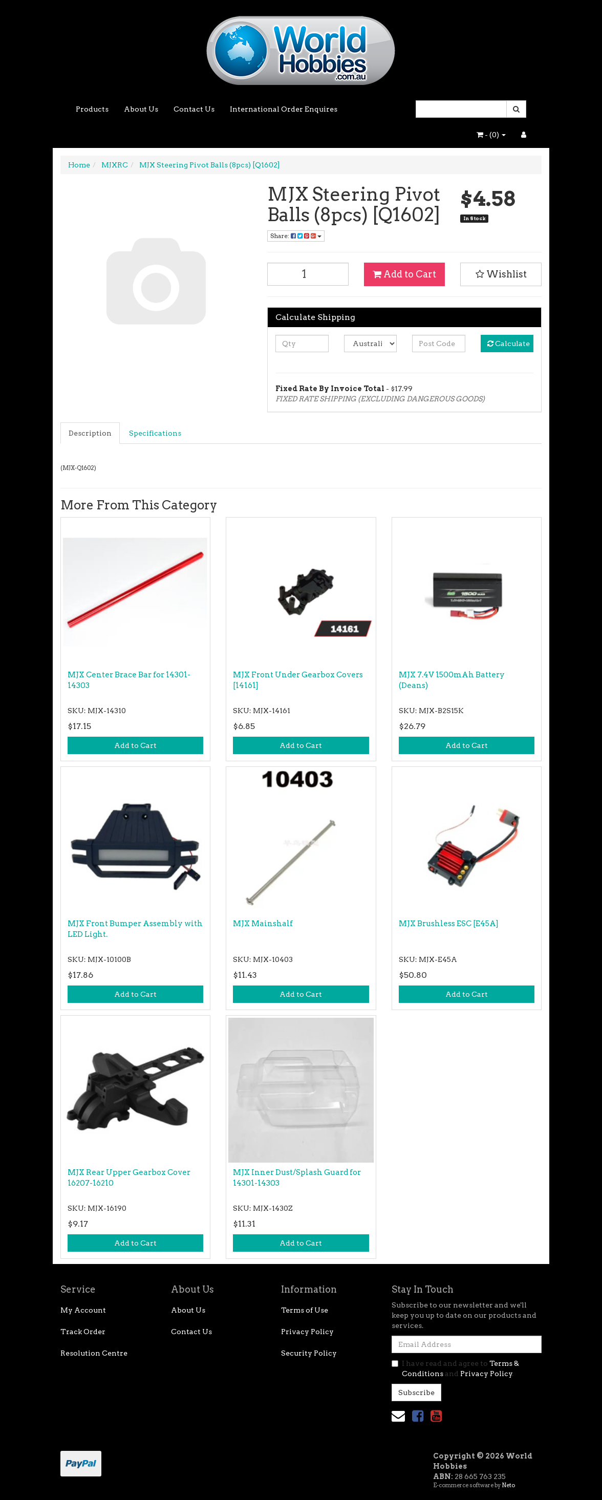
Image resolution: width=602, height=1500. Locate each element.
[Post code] (438, 343)
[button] (501, 274)
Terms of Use (304, 1310)
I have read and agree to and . (455, 1368)
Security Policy (309, 1353)
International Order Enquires (283, 109)
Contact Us (194, 109)
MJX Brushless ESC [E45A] (449, 923)
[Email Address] (467, 1344)
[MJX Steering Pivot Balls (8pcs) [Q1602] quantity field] (308, 274)
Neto (508, 1485)
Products (92, 109)
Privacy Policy (307, 1331)
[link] (417, 1416)
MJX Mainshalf (263, 923)
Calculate (508, 343)
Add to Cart (404, 274)
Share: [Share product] (295, 236)
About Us (141, 109)
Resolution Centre (93, 1353)
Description (90, 433)
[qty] (301, 343)
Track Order (82, 1331)
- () (491, 135)
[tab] (90, 433)
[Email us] (398, 1416)
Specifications (155, 433)
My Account (83, 1310)
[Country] (370, 343)
